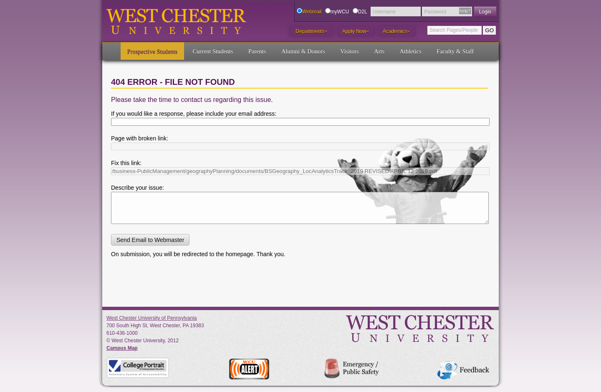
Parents (257, 51)
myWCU (340, 12)
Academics (397, 31)
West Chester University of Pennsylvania (151, 318)
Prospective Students (152, 51)
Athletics (411, 51)
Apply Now (355, 31)
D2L (362, 12)
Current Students (213, 51)
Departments (311, 31)
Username (384, 12)
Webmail (311, 12)
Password (435, 12)
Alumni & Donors (303, 51)
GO (489, 30)
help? (465, 10)
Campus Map (122, 348)
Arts (379, 51)
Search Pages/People (453, 30)
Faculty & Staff (455, 51)
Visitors (349, 51)
